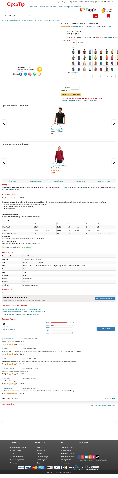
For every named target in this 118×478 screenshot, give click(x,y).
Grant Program (42, 460)
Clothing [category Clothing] (18, 309)
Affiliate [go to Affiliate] (39, 447)
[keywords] (60, 16)
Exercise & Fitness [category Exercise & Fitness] (21, 312)
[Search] (95, 16)
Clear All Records (111, 405)
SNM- (66, 187)
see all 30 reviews (9, 329)
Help (101, 2)
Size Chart (74, 73)
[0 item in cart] (108, 16)
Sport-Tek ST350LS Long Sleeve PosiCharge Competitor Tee (59, 166)
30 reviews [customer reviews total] (79, 26)
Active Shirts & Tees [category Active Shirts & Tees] (34, 309)
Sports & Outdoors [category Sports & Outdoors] (8, 309)
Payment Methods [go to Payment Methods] (68, 457)
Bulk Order (76, 94)
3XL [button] (106, 76)
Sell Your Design (42, 457)
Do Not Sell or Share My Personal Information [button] (92, 460)
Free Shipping (43, 7)
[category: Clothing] (23, 20)
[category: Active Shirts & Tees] (41, 20)
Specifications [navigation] (58, 181)
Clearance (53, 7)
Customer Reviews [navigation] (104, 181)
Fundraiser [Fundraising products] (40, 453)
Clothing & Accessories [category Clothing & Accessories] (9, 314)
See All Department (11, 16)
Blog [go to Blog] (38, 463)
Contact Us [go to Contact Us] (66, 463)
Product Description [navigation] (35, 181)
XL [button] (96, 76)
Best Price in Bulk (90, 100)
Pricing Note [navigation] (12, 181)
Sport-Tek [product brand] (92, 26)
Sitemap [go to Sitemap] (14, 463)
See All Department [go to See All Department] (18, 460)
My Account (73, 2)
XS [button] (73, 76)
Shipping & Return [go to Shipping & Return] (68, 453)
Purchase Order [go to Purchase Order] (67, 447)
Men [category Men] (19, 314)
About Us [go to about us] (15, 453)
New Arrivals (63, 7)
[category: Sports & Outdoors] (12, 20)
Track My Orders (84, 2)
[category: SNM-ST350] (54, 20)
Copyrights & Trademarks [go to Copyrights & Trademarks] (20, 447)
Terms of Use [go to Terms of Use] (66, 450)
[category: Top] (3, 20)
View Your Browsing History (98, 405)
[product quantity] (75, 88)
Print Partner (41, 450)
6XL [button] (73, 82)
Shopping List (94, 2)
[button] (110, 2)
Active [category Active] (25, 314)
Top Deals (33, 7)
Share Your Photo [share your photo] (17, 457)
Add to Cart (65, 94)
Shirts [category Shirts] (43, 312)
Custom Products (75, 7)
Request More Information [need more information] (104, 298)
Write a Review (106, 329)
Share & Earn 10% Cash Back (71, 100)
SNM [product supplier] (109, 26)
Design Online (67, 460)
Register (65, 2)
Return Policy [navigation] (80, 181)
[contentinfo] (16, 4)
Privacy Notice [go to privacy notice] (16, 450)
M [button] (84, 76)
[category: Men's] (31, 20)
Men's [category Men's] (24, 309)
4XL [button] (112, 76)
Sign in (59, 2)
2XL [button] (101, 76)
